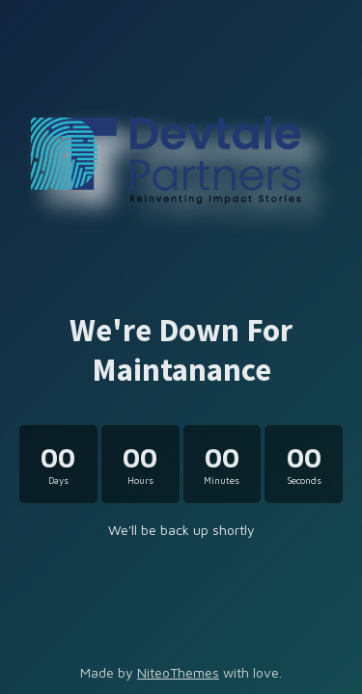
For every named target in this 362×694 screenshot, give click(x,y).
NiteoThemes (178, 672)
